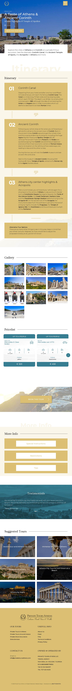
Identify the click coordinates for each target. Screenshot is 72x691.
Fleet (39, 634)
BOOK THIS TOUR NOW (14, 31)
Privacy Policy (42, 642)
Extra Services (15, 639)
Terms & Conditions (44, 639)
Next (68, 356)
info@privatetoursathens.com (20, 658)
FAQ (39, 637)
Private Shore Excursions (18, 637)
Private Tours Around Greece (20, 634)
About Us (41, 631)
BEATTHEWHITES (56, 683)
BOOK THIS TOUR (36, 399)
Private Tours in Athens (18, 631)
